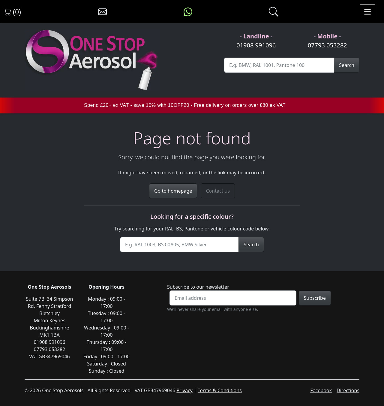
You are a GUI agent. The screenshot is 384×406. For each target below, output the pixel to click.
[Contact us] (102, 11)
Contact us (218, 191)
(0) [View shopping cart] (12, 12)
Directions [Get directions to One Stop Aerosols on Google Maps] (348, 390)
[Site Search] (279, 65)
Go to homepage (173, 191)
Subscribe (315, 298)
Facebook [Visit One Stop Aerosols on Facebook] (321, 390)
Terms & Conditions (220, 390)
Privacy (184, 390)
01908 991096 (256, 45)
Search (346, 65)
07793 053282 (327, 45)
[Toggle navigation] (367, 11)
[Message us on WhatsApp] (188, 11)
